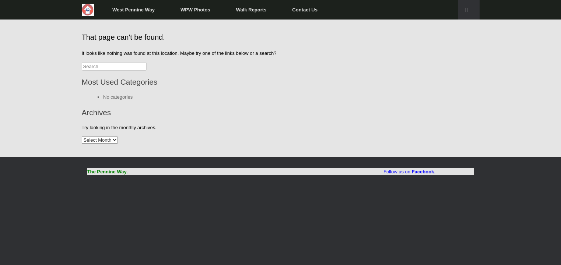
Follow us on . (409, 171)
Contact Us (305, 10)
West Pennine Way (133, 10)
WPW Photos (195, 10)
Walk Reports (251, 10)
